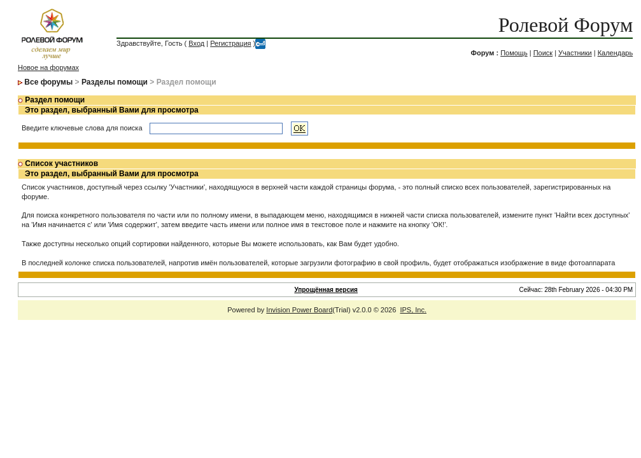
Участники (575, 53)
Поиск (543, 53)
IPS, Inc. (413, 310)
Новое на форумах (48, 67)
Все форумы (48, 82)
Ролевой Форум (565, 24)
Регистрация (230, 43)
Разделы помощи (114, 82)
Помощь (514, 53)
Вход (196, 43)
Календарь (615, 53)
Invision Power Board (299, 310)
